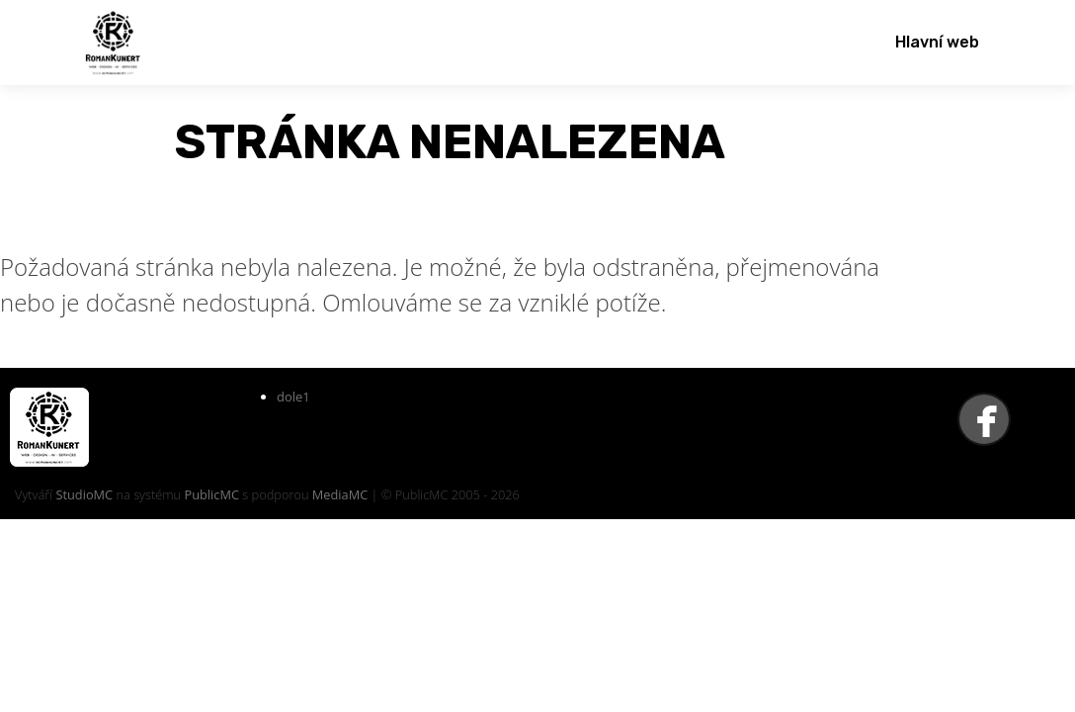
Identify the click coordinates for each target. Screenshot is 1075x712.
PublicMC (211, 494)
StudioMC (84, 494)
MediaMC (340, 494)
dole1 (293, 396)
